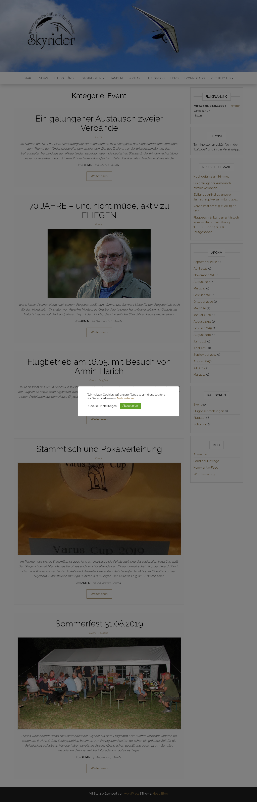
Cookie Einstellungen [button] (102, 406)
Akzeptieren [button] (130, 405)
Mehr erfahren (126, 398)
